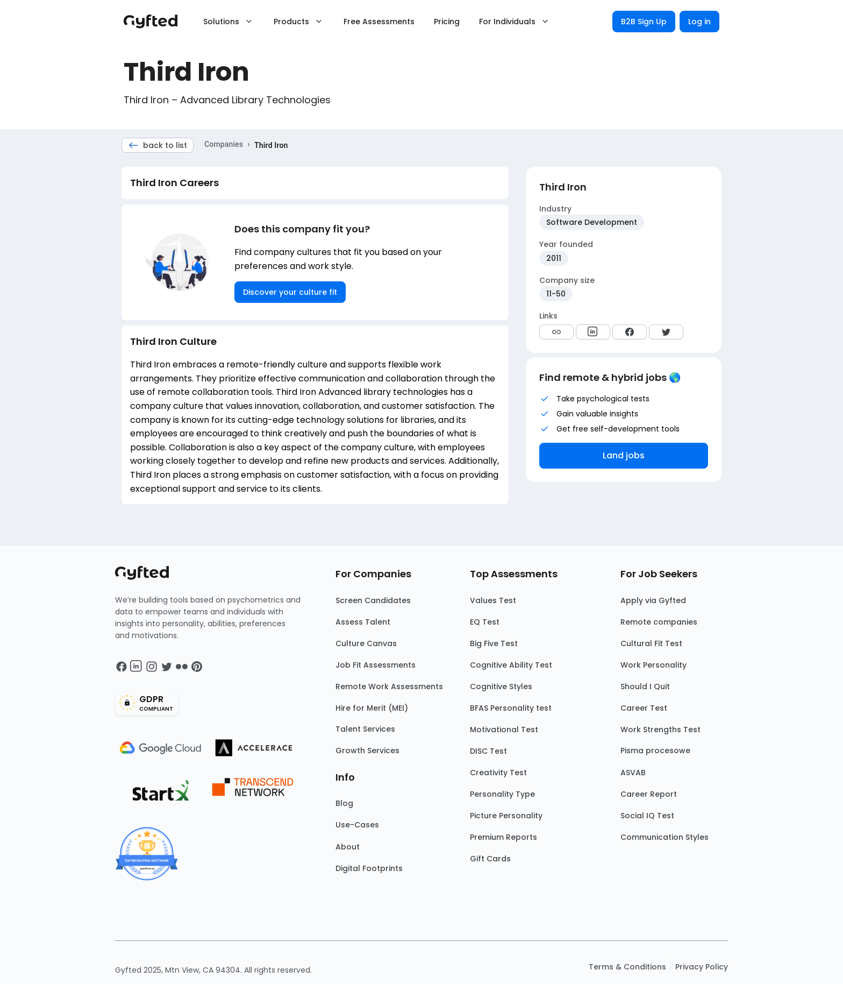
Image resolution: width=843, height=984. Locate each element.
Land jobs (624, 455)
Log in (699, 21)
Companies (223, 144)
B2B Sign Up (644, 21)
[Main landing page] (156, 22)
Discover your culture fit (290, 292)
